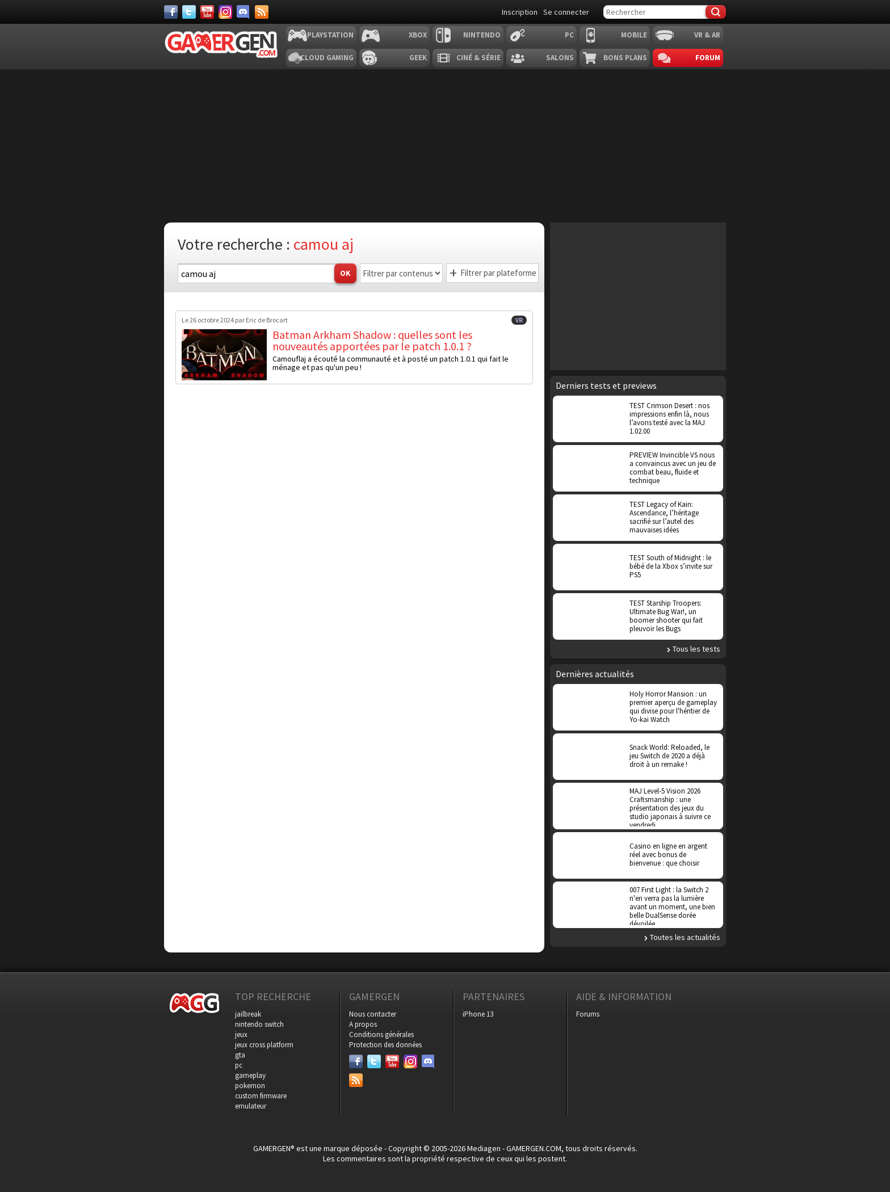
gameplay (250, 1075)
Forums (587, 1014)
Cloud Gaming (327, 57)
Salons (560, 57)
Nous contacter (372, 1014)
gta (240, 1055)
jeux (241, 1034)
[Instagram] (225, 12)
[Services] (261, 12)
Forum (707, 57)
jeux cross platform (264, 1045)
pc (238, 1065)
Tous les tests (696, 649)
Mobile (634, 35)
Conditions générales (381, 1034)
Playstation (330, 35)
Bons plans (625, 57)
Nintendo (482, 35)
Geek (418, 57)
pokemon (250, 1085)
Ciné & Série (478, 57)
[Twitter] (189, 12)
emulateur (250, 1106)
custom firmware (261, 1096)
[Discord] (243, 12)
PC (569, 35)
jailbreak (248, 1014)
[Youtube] (207, 12)
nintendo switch (259, 1024)
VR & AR (707, 35)
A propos (363, 1024)
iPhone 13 (478, 1014)
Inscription (520, 12)
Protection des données (385, 1045)
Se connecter (566, 12)
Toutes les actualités (685, 937)
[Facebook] (171, 12)
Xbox (418, 35)
